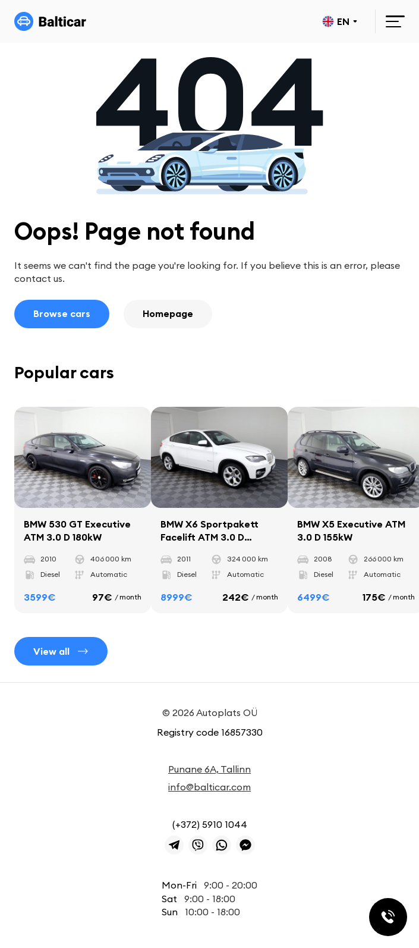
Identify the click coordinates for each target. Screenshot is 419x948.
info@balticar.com (209, 787)
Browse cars (61, 313)
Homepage (168, 313)
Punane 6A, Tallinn (209, 769)
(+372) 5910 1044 (209, 824)
